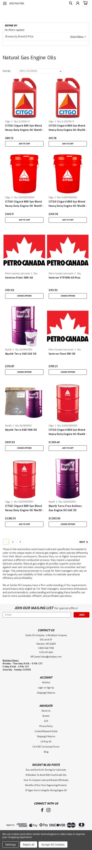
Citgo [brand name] (7, 121)
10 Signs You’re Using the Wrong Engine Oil (46, 790)
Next (84, 542)
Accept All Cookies (53, 844)
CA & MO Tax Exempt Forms (46, 746)
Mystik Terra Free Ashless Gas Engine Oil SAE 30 (65, 508)
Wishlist (46, 682)
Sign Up (50, 687)
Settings (10, 844)
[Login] (77, 4)
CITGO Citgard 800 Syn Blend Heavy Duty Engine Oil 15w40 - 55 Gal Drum (68, 432)
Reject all (28, 844)
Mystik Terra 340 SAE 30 (20, 354)
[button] (46, 36)
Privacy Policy (46, 726)
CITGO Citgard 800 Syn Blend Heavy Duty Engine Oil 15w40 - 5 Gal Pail (24, 204)
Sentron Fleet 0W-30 (62, 354)
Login (40, 687)
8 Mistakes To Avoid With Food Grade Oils (46, 775)
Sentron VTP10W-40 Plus (64, 277)
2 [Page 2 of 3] (12, 542)
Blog (46, 752)
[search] (69, 4)
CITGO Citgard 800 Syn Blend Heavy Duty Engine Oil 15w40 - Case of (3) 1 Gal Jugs (24, 128)
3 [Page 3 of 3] (20, 542)
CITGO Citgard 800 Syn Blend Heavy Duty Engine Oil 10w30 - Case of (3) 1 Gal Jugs (68, 128)
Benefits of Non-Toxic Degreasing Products (46, 785)
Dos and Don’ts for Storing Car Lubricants (46, 770)
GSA (46, 721)
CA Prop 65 (46, 741)
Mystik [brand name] (8, 349)
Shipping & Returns (46, 693)
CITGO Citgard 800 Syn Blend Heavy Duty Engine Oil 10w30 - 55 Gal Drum (24, 508)
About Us (46, 710)
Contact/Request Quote (46, 731)
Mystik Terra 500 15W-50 (21, 430)
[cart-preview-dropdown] (85, 3)
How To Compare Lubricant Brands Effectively (46, 780)
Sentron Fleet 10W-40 (19, 277)
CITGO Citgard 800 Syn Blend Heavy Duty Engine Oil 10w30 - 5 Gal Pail (68, 204)
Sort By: (7, 70)
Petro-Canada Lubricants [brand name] (17, 273)
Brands (46, 716)
